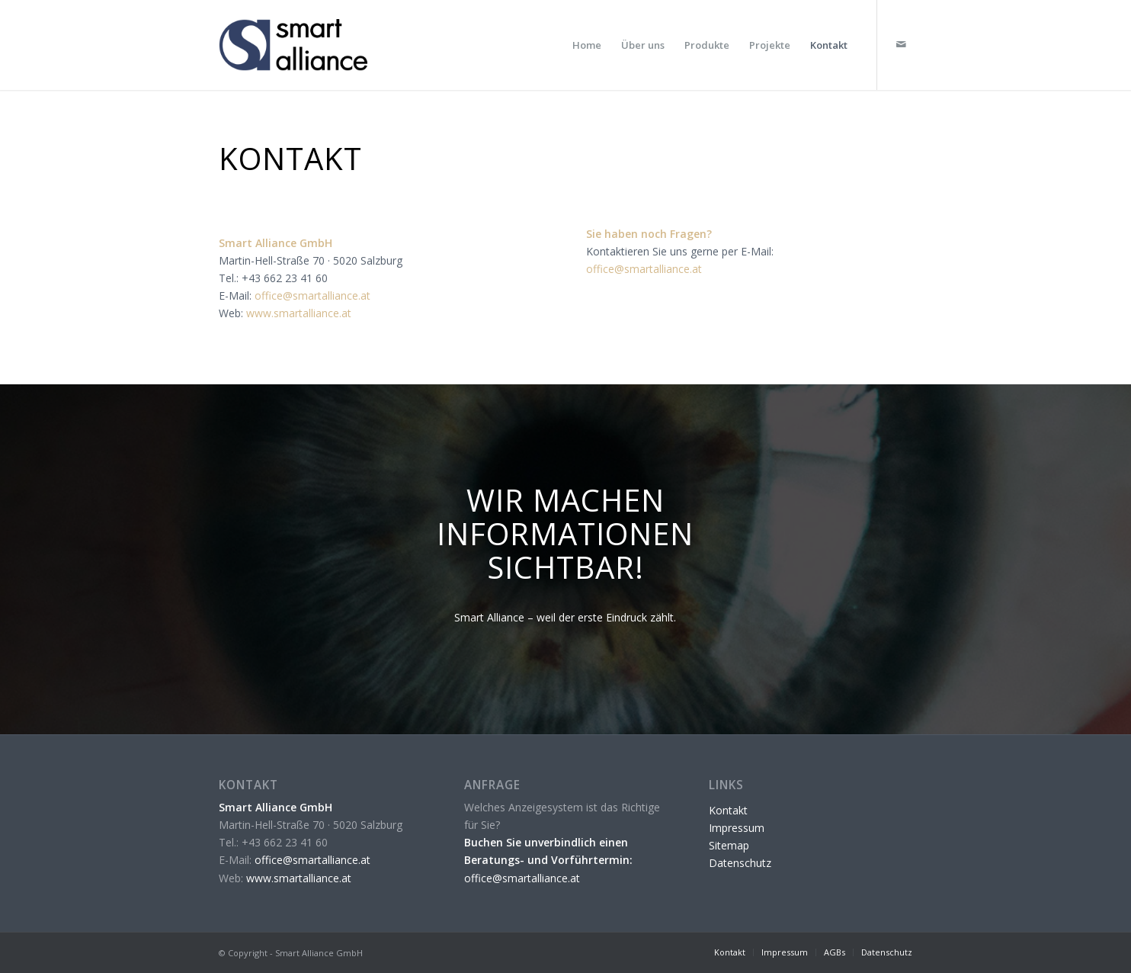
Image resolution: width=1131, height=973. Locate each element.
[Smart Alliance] (301, 45)
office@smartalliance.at (312, 295)
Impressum (736, 827)
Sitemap (729, 845)
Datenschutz (740, 863)
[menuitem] (586, 45)
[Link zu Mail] (900, 44)
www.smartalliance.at (298, 313)
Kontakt (728, 810)
